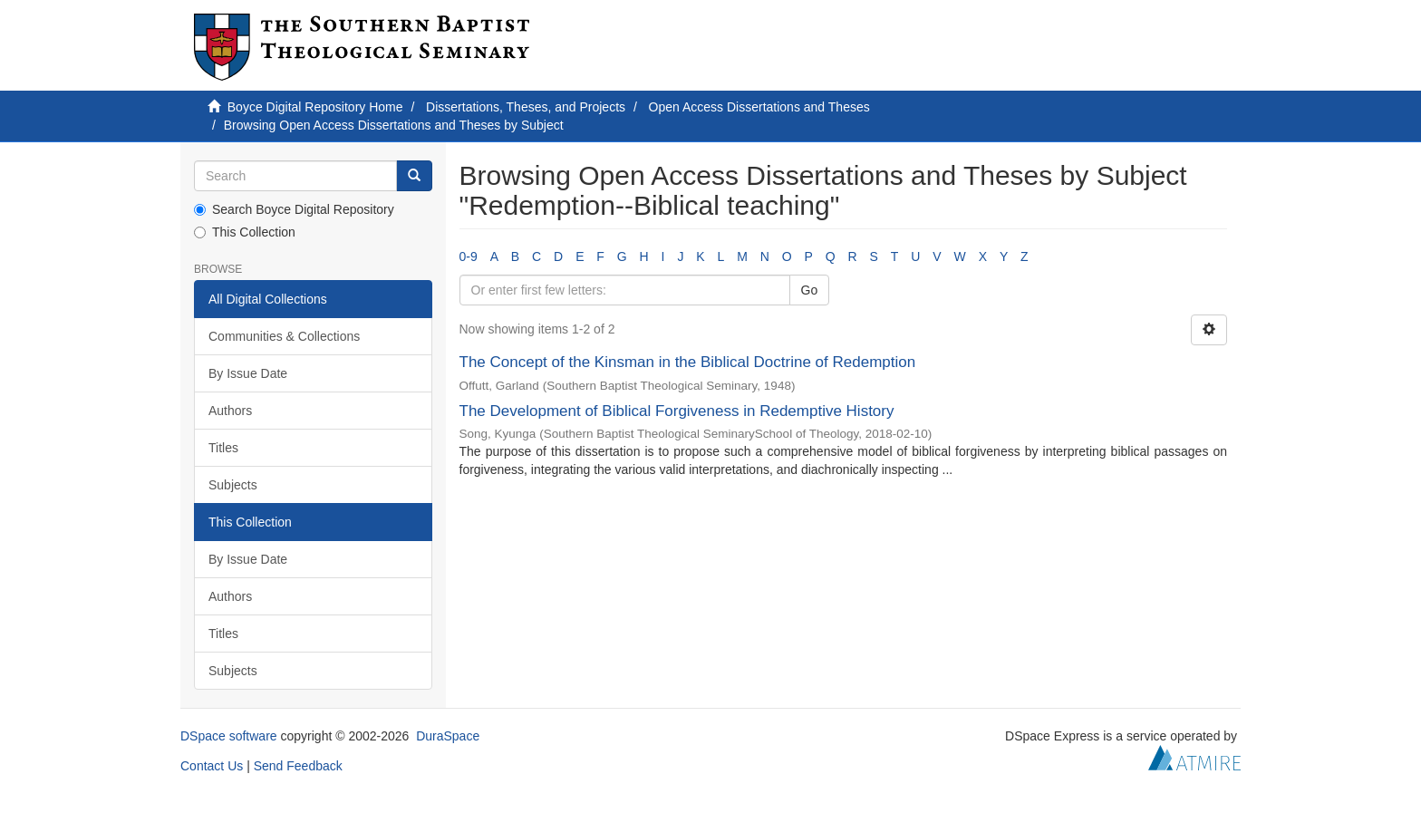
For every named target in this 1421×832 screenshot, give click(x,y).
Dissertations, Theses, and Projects (525, 107)
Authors (230, 410)
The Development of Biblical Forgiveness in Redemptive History (676, 411)
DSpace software (228, 736)
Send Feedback (298, 766)
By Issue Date (247, 373)
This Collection (244, 232)
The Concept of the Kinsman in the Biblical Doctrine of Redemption (687, 362)
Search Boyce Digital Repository (294, 209)
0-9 (468, 256)
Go (809, 290)
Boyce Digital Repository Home (315, 107)
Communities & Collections (284, 336)
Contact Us (211, 766)
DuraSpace (447, 736)
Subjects (232, 485)
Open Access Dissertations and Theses (759, 107)
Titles (223, 447)
